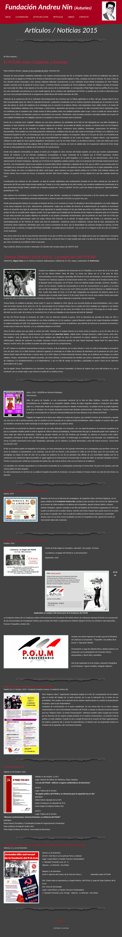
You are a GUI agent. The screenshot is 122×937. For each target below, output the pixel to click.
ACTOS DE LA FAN (40, 17)
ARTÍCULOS (58, 17)
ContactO (84, 17)
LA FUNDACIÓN (22, 17)
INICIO (8, 17)
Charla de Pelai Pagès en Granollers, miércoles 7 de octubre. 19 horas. (72, 548)
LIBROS (71, 17)
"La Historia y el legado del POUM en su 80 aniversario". (66, 553)
